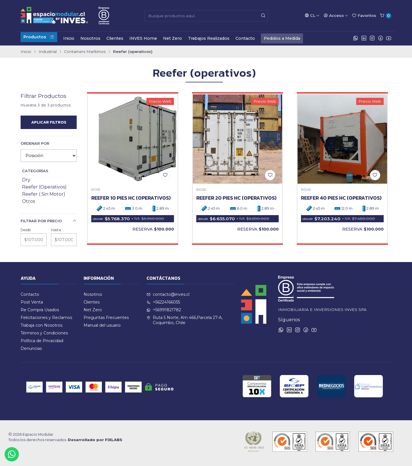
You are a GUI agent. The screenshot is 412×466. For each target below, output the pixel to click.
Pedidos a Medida (282, 38)
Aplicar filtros (48, 122)
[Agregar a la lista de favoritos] (165, 175)
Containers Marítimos (85, 52)
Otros (28, 201)
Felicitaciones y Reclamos (46, 317)
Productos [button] (38, 36)
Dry (26, 180)
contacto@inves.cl (167, 294)
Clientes (114, 38)
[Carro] (385, 16)
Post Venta (32, 302)
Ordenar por (35, 143)
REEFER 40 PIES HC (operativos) (341, 198)
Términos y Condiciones (44, 333)
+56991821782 (163, 309)
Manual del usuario (102, 325)
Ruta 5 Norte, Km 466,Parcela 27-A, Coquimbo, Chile (184, 320)
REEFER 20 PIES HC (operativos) (236, 198)
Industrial (48, 52)
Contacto (245, 38)
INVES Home (143, 38)
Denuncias (31, 348)
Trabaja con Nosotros (41, 325)
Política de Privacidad (42, 340)
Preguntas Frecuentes (106, 317)
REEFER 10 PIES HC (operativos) (131, 198)
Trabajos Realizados (208, 38)
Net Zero (172, 38)
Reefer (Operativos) (44, 187)
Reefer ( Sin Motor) (43, 194)
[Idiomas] (312, 15)
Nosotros (90, 38)
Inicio (68, 38)
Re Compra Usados (40, 309)
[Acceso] (335, 15)
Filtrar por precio (49, 221)
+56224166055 (163, 302)
